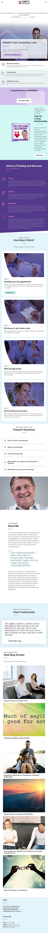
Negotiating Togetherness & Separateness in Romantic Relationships (21, 776)
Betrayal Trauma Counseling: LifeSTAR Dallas (18, 814)
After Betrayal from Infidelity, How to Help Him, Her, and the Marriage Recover (23, 852)
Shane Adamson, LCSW (13, 924)
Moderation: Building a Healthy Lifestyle (17, 738)
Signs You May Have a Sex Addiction (15, 890)
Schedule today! (24, 101)
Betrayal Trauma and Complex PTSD (15, 701)
